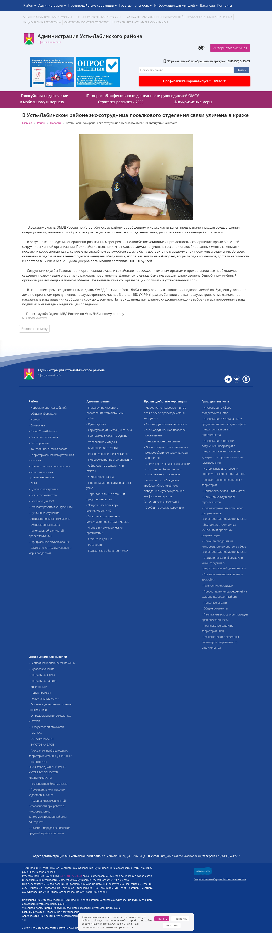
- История (35, 419)
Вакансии (207, 5)
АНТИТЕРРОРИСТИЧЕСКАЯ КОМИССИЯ (48, 17)
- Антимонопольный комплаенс (49, 519)
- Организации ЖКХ (41, 501)
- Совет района (39, 443)
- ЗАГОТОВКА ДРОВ (41, 744)
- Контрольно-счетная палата (48, 449)
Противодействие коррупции (92, 5)
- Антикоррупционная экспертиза (165, 424)
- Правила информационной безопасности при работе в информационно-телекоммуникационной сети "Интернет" (48, 811)
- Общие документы (215, 608)
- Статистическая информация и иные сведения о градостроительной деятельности (224, 563)
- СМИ (33, 483)
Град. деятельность (135, 5)
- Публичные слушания (44, 513)
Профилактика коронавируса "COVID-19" (194, 81)
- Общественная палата (44, 525)
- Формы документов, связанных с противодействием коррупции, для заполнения (166, 452)
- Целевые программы (43, 489)
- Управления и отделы (101, 442)
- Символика (37, 425)
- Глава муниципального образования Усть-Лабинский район (105, 413)
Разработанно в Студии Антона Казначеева (220, 879)
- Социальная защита (42, 681)
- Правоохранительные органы (49, 466)
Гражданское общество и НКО (209, 17)
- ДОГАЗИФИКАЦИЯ (41, 739)
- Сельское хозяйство (43, 495)
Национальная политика (42, 22)
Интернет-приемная (230, 48)
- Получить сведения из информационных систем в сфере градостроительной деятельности (224, 546)
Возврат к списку (34, 329)
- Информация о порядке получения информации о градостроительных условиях (221, 446)
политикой (106, 927)
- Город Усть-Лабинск (43, 431)
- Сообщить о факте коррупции (164, 507)
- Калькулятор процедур (217, 585)
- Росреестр (94, 545)
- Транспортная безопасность (48, 784)
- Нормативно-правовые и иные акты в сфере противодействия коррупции (165, 413)
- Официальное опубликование (49, 542)
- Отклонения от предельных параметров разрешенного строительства (221, 642)
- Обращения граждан (100, 477)
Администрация (52, 5)
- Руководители (96, 424)
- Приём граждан (40, 692)
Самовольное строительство (86, 22)
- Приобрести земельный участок (223, 491)
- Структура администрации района (109, 430)
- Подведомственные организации (109, 459)
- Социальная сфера (42, 675)
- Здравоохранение (41, 669)
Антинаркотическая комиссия (99, 17)
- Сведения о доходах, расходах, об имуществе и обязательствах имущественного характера (167, 469)
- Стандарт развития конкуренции (50, 507)
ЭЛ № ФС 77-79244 (71, 876)
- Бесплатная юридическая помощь (52, 663)
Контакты (224, 5)
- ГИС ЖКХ (35, 733)
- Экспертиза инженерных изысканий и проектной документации (219, 530)
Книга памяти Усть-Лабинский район (140, 22)
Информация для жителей (176, 5)
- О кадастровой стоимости (46, 727)
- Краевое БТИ (38, 687)
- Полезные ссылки (214, 602)
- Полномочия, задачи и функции (107, 436)
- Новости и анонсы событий (48, 407)
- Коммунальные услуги (44, 698)
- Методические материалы (162, 441)
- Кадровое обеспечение (102, 448)
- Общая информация (43, 413)
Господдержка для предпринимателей (155, 17)
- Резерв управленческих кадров (107, 454)
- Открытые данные (99, 539)
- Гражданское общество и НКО (107, 551)
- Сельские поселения (43, 437)
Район (29, 5)
